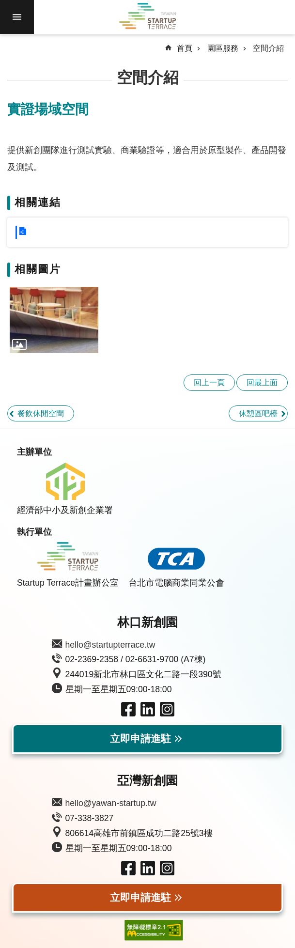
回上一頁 (209, 382)
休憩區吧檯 (258, 413)
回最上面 (262, 382)
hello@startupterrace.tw (110, 645)
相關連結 (38, 202)
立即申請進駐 (140, 739)
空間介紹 (268, 48)
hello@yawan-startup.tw (110, 803)
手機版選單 (17, 17)
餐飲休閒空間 (40, 413)
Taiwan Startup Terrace (147, 17)
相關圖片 (38, 269)
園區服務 (222, 48)
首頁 (184, 48)
